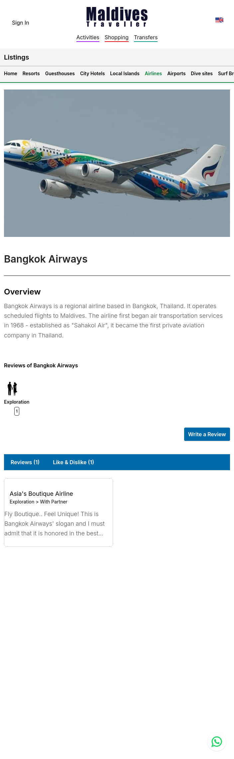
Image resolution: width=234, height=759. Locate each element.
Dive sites (202, 73)
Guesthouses (60, 73)
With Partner (53, 501)
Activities (87, 37)
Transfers (146, 37)
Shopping (117, 37)
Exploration (22, 501)
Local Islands (124, 73)
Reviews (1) (25, 462)
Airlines (153, 73)
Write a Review (207, 434)
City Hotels (92, 73)
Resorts (31, 73)
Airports (176, 73)
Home (10, 73)
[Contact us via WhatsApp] (216, 741)
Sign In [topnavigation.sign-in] (20, 22)
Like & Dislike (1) (73, 462)
